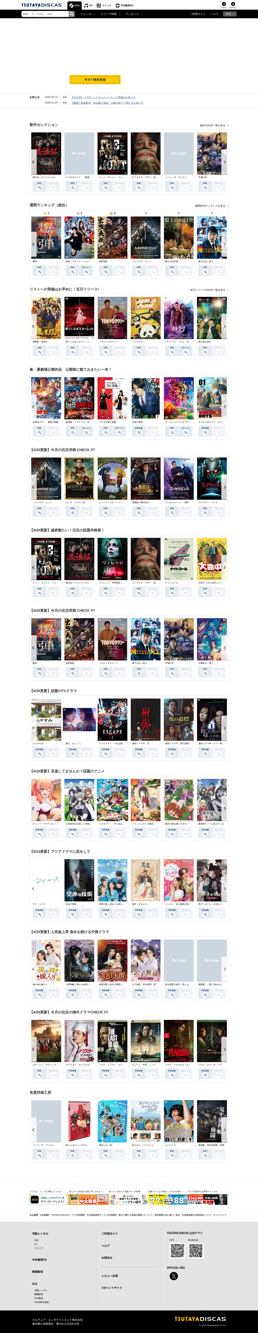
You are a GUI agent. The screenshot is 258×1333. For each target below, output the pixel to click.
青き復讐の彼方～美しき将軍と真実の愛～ (185, 984)
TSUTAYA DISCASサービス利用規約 (68, 1214)
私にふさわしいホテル (76, 1145)
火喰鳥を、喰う (205, 663)
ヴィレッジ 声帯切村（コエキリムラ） (118, 583)
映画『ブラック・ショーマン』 (81, 261)
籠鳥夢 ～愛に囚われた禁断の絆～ (215, 984)
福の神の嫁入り (40, 984)
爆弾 (35, 261)
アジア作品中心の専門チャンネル (203, 1191)
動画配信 (37, 1271)
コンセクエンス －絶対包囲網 (180, 502)
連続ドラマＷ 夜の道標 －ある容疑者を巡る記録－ (191, 743)
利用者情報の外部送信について (197, 1214)
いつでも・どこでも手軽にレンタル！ (46, 1191)
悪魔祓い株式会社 (140, 502)
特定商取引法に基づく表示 (167, 1214)
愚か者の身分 (204, 341)
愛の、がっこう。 (74, 743)
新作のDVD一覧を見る (213, 125)
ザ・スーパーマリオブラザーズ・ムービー (185, 422)
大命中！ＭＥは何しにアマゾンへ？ (215, 583)
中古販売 (38, 1298)
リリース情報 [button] (109, 14)
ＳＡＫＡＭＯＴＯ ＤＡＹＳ (212, 422)
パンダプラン (138, 341)
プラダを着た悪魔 (107, 422)
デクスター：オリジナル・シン (81, 1065)
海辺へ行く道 (105, 1145)
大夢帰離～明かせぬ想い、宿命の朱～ (84, 984)
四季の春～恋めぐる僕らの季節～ (115, 904)
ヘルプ (214, 14)
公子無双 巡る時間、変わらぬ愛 (148, 984)
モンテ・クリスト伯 (75, 502)
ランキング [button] (132, 14)
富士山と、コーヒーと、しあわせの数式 (151, 1145)
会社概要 (34, 1214)
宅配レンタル (40, 1290)
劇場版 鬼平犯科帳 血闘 (211, 1145)
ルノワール (170, 1145)
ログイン (233, 8)
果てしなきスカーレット (77, 341)
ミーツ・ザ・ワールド (176, 177)
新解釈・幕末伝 (40, 341)
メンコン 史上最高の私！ (178, 904)
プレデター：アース (208, 502)
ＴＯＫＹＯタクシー (108, 341)
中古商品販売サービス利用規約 (102, 1214)
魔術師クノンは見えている (211, 824)
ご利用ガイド (198, 14)
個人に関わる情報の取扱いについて (135, 1214)
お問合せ (107, 1257)
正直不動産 (137, 422)
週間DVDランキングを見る (210, 205)
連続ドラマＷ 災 (140, 743)
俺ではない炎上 (205, 261)
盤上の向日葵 (171, 261)
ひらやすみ (38, 743)
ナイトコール (171, 583)
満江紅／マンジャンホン (44, 177)
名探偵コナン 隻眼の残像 (45, 422)
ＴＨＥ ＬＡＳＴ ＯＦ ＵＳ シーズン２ (120, 1065)
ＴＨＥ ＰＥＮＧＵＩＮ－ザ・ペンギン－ (185, 1065)
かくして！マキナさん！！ (45, 824)
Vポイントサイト (112, 1288)
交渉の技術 (71, 904)
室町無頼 (103, 261)
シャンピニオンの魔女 (143, 824)
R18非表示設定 (41, 1301)
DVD (77, 5)
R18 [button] (228, 14)
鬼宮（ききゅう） (140, 904)
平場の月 (202, 177)
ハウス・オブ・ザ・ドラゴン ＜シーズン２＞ (220, 1065)
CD (90, 5)
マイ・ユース (39, 904)
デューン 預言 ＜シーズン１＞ (148, 1065)
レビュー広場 (110, 1276)
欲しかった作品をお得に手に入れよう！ (87, 1191)
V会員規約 (45, 1214)
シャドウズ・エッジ (141, 261)
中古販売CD (127, 5)
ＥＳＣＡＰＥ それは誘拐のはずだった (118, 743)
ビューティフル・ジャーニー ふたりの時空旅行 (122, 502)
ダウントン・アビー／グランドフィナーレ (53, 1065)
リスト (224, 8)
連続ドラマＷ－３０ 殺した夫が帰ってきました (222, 743)
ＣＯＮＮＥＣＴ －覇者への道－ (82, 177)
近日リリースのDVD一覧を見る (208, 289)
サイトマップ (220, 1214)
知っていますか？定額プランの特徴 (124, 1191)
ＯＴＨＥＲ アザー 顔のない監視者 (150, 177)
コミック (106, 5)
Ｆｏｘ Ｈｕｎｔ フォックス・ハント (118, 177)
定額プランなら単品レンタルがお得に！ (166, 1191)
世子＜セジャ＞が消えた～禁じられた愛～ (218, 904)
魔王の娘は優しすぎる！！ (178, 824)
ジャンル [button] (86, 14)
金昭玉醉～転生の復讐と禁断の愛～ (116, 984)
